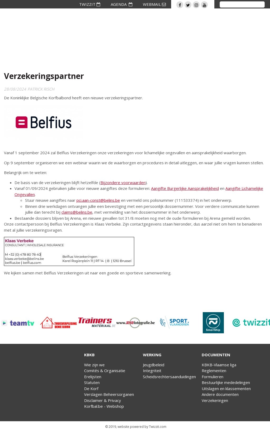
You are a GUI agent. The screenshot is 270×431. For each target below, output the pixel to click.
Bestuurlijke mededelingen (226, 382)
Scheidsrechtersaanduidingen (169, 376)
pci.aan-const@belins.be (98, 200)
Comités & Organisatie (104, 370)
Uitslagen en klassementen (226, 388)
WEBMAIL (154, 4)
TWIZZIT (89, 4)
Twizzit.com (157, 426)
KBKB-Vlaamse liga (219, 364)
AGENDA (121, 4)
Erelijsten (92, 376)
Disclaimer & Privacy (102, 400)
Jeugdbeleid (153, 364)
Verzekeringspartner (44, 76)
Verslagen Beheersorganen (109, 394)
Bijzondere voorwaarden (123, 182)
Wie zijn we (94, 364)
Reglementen (214, 370)
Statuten (92, 382)
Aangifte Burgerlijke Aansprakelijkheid (185, 188)
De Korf (91, 388)
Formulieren (212, 376)
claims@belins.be (76, 212)
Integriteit (152, 370)
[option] (19, 322)
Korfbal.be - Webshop (104, 406)
